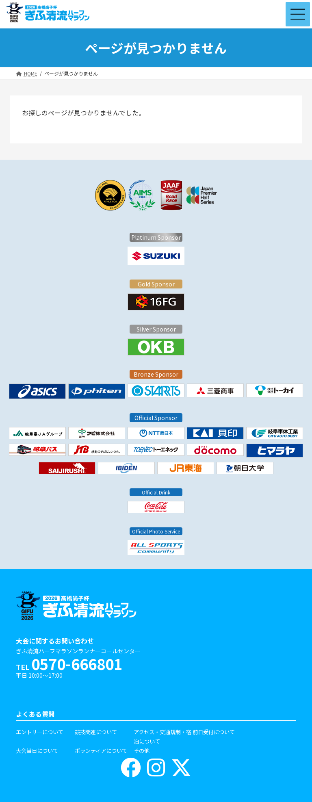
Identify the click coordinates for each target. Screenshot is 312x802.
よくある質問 (35, 714)
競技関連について (96, 732)
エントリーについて (39, 732)
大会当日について (37, 750)
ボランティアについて (101, 750)
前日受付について (214, 732)
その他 (142, 750)
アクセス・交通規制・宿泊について (162, 736)
